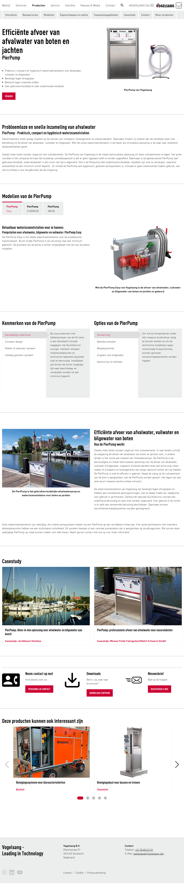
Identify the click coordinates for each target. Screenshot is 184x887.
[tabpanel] (68, 363)
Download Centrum (100, 693)
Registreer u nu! (159, 689)
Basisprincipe (30, 14)
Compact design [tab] (14, 341)
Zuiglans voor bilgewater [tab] (110, 355)
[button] (7, 5)
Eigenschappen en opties (74, 14)
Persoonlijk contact (39, 689)
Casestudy (129, 14)
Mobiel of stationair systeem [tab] (20, 348)
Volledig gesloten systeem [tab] (19, 355)
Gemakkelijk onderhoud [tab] (17, 334)
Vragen (9, 96)
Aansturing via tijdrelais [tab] (109, 361)
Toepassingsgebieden (106, 14)
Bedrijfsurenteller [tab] (106, 341)
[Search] (122, 5)
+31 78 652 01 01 (144, 849)
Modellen (49, 14)
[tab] (12, 208)
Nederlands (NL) (141, 5)
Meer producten (164, 14)
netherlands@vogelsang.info (148, 853)
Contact (145, 14)
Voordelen (11, 14)
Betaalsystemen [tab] (105, 348)
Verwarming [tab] (103, 334)
